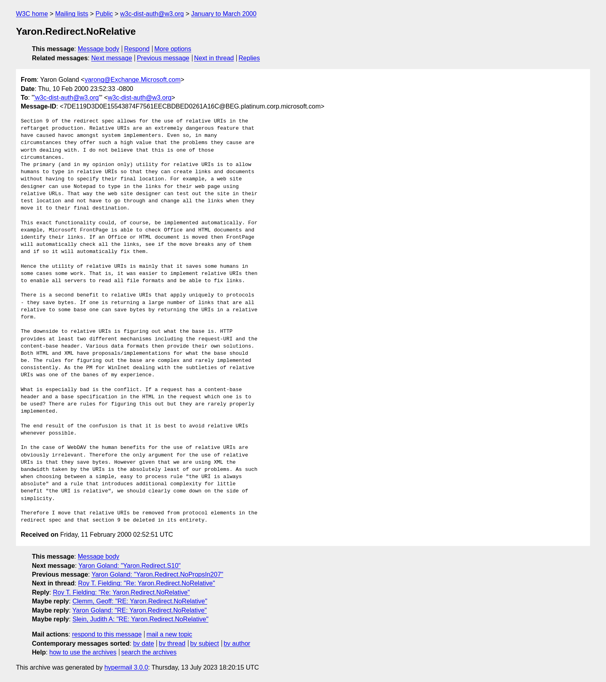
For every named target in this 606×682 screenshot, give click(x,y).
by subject (204, 643)
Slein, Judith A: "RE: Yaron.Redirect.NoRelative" (140, 619)
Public (104, 13)
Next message (111, 58)
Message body (98, 48)
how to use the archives (83, 652)
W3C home (32, 13)
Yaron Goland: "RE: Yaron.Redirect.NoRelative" (139, 610)
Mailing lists (71, 13)
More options (173, 48)
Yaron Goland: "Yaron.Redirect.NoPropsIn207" (157, 574)
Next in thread (214, 58)
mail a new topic (169, 634)
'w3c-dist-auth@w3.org (66, 97)
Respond (137, 48)
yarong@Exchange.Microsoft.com (132, 79)
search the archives (149, 652)
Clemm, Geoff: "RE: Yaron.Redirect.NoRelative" (139, 601)
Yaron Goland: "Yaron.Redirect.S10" (129, 565)
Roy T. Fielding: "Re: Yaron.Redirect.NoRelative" (146, 583)
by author (237, 643)
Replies (249, 58)
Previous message (163, 58)
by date (143, 643)
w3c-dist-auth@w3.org (152, 13)
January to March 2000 (224, 13)
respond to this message (106, 634)
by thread (172, 643)
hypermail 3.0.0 (126, 667)
